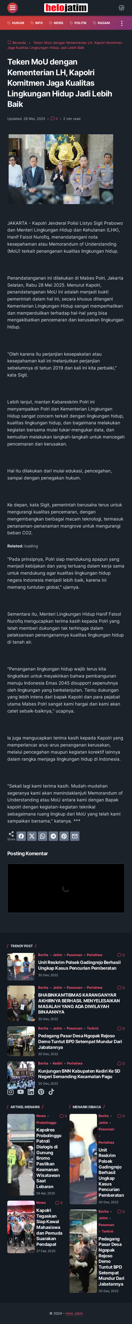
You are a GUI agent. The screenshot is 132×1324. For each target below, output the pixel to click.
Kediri (57, 1063)
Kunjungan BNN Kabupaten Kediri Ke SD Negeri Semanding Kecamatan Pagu (79, 1073)
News (41, 1116)
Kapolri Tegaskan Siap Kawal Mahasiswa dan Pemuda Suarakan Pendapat (49, 1227)
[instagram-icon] (10, 1092)
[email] (74, 836)
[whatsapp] (42, 836)
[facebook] (21, 836)
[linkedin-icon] (31, 1092)
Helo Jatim (74, 1313)
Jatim (57, 955)
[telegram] (53, 836)
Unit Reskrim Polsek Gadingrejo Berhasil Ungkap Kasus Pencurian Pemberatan (79, 965)
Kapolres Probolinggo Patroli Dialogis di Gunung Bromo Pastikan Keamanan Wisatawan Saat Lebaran (48, 1158)
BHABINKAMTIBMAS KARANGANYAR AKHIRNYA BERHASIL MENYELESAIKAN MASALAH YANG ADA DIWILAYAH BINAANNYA (79, 1003)
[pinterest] (64, 836)
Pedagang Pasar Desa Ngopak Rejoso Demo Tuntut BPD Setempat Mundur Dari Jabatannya (80, 1041)
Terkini (93, 1028)
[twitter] (32, 836)
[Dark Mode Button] (121, 8)
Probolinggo (46, 1122)
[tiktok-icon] (51, 1092)
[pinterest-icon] (41, 1092)
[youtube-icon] (21, 1092)
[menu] (12, 8)
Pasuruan (74, 955)
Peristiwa (94, 955)
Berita (43, 955)
